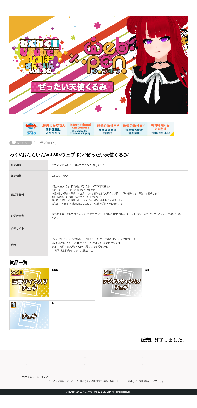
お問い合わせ (150, 375)
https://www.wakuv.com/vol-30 (69, 232)
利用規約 (89, 375)
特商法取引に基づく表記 (40, 375)
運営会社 (31, 368)
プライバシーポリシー (97, 368)
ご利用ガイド (150, 368)
